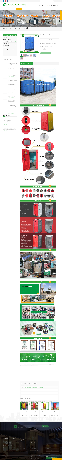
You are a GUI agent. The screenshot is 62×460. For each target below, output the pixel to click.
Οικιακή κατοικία (5, 52)
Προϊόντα (19, 9)
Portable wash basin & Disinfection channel (9, 50)
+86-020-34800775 (40, 5)
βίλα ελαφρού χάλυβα (6, 45)
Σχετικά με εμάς (11, 9)
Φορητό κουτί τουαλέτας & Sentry (8, 41)
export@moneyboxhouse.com (54, 5)
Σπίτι (5, 9)
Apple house (5, 47)
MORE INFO (29, 9)
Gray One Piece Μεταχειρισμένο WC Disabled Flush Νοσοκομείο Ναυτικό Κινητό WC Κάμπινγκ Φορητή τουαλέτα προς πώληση (56, 412)
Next (59, 399)
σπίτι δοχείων (5, 37)
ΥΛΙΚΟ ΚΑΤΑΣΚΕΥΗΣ (6, 55)
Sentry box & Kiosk (6, 43)
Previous (57, 399)
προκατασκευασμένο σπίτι (7, 39)
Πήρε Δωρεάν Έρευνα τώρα (56, 459)
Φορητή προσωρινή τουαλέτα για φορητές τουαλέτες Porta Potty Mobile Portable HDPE (26, 412)
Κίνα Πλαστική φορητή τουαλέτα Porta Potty (46, 412)
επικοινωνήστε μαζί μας (38, 9)
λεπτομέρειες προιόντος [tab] (26, 63)
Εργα (24, 9)
